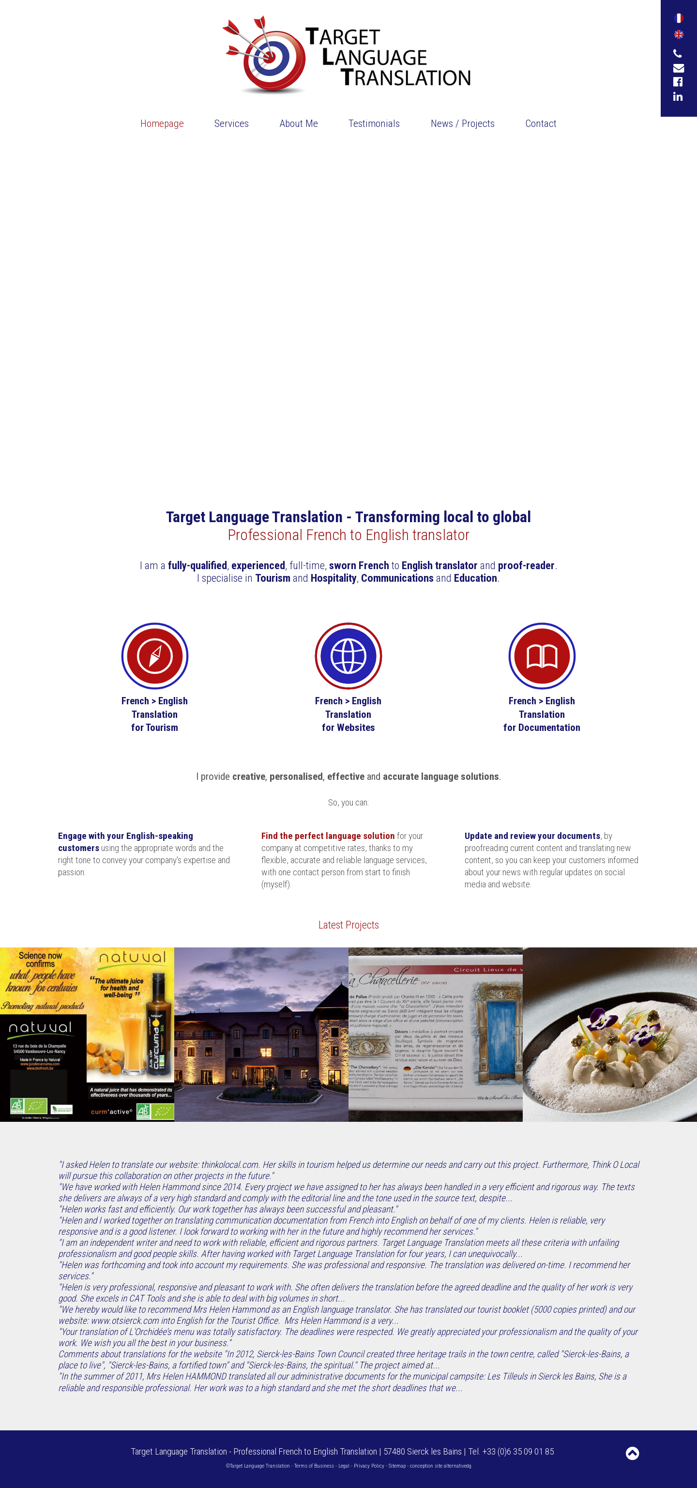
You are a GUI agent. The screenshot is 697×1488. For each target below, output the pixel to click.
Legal (343, 1466)
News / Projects (463, 123)
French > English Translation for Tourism (154, 714)
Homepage (162, 123)
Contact (541, 123)
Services (231, 123)
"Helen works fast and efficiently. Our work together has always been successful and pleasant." (227, 1209)
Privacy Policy (369, 1466)
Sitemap (397, 1466)
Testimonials (374, 123)
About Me (299, 123)
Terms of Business (314, 1466)
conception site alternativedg (440, 1466)
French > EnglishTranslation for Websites (348, 714)
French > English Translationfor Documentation (541, 714)
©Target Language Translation (258, 1466)
